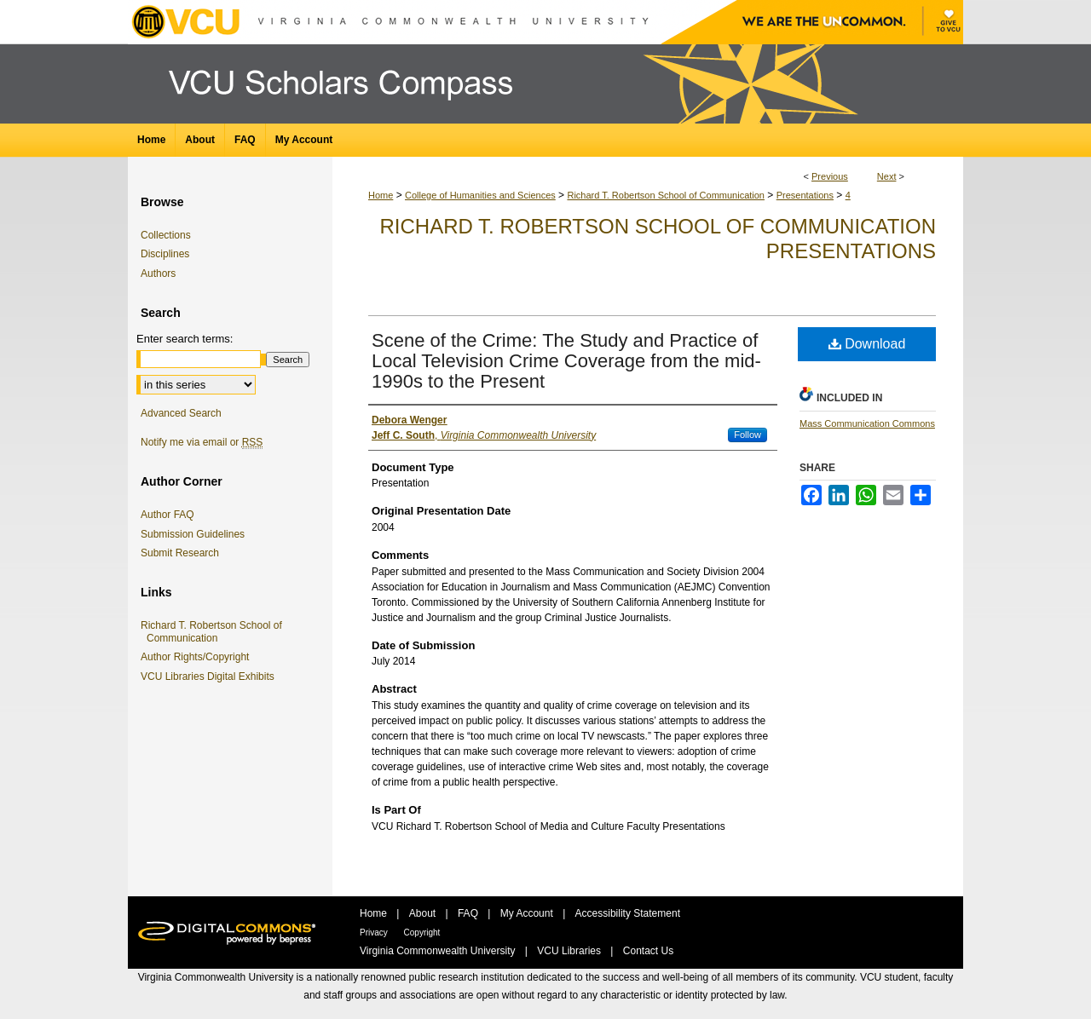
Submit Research (180, 553)
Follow (747, 434)
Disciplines (165, 254)
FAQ (469, 913)
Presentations (805, 195)
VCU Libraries (570, 951)
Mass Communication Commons (867, 423)
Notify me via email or (202, 442)
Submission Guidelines (193, 534)
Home (380, 195)
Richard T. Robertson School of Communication (666, 195)
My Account (528, 913)
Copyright (422, 932)
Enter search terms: (184, 338)
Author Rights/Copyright (198, 657)
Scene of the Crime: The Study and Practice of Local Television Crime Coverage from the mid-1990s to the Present (566, 361)
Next (887, 176)
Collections (166, 235)
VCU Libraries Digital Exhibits (210, 676)
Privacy (375, 932)
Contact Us (648, 951)
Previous (829, 176)
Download (867, 344)
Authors (158, 273)
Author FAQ (167, 515)
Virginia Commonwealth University (439, 951)
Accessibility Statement (627, 913)
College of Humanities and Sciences (480, 195)
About (424, 913)
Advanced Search (181, 413)
